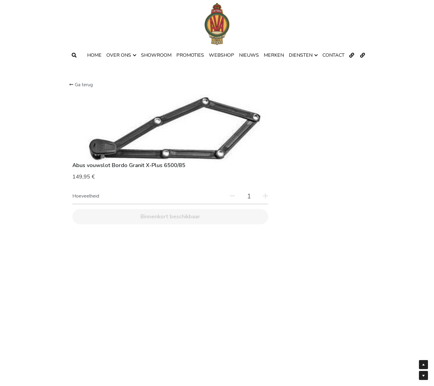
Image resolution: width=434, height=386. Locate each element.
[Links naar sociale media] (351, 55)
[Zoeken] (74, 55)
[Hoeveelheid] (307, 128)
